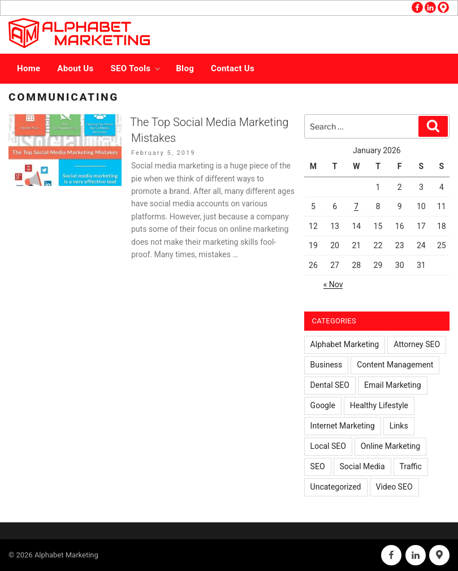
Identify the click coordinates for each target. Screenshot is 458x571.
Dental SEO (329, 385)
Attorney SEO (417, 344)
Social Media (362, 466)
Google (322, 405)
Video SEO (394, 486)
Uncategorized (335, 486)
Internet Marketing (342, 425)
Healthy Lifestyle (379, 405)
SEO (317, 466)
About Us (75, 68)
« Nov (333, 284)
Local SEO (328, 446)
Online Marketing (390, 446)
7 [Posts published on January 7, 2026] (356, 206)
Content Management (395, 364)
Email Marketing (392, 385)
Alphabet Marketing (344, 344)
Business (326, 364)
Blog (185, 68)
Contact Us (232, 68)
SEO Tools (136, 68)
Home (28, 68)
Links (399, 425)
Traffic (411, 466)
